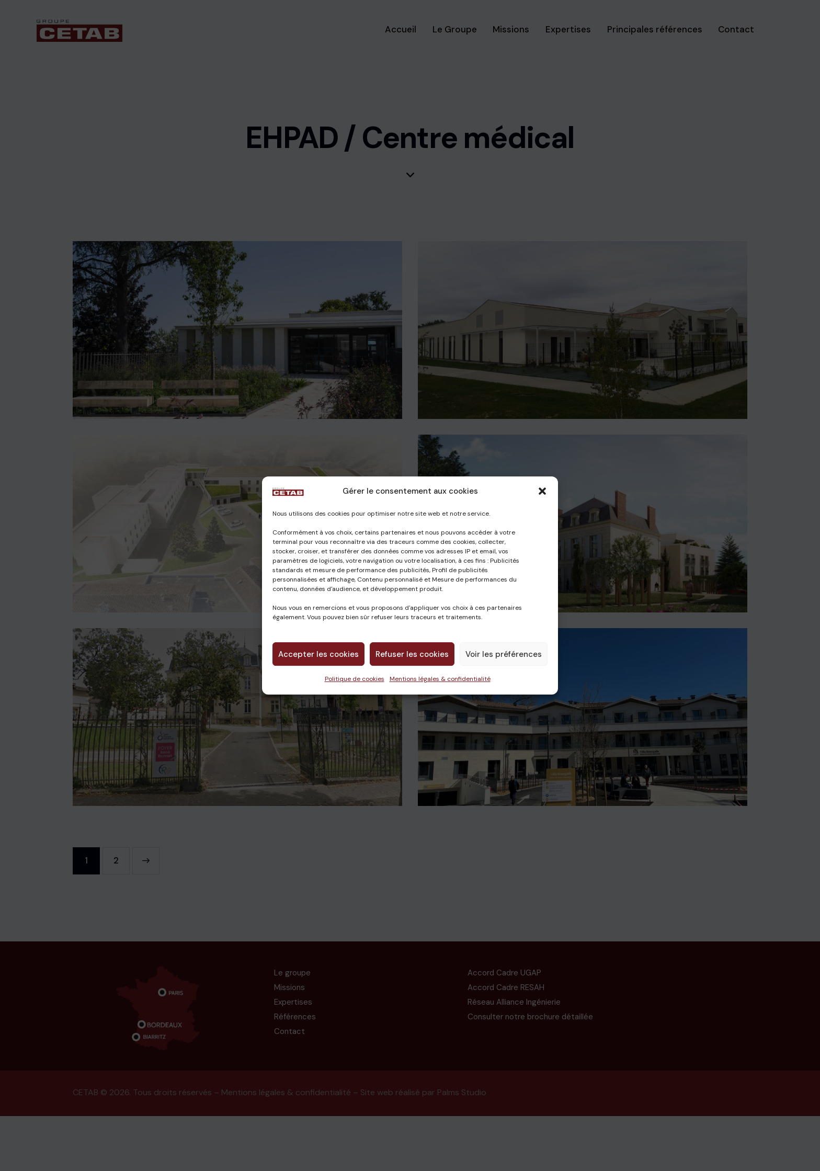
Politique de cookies (354, 679)
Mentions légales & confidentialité (440, 679)
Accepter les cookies (318, 654)
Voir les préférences (503, 654)
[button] (542, 491)
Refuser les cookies (412, 654)
